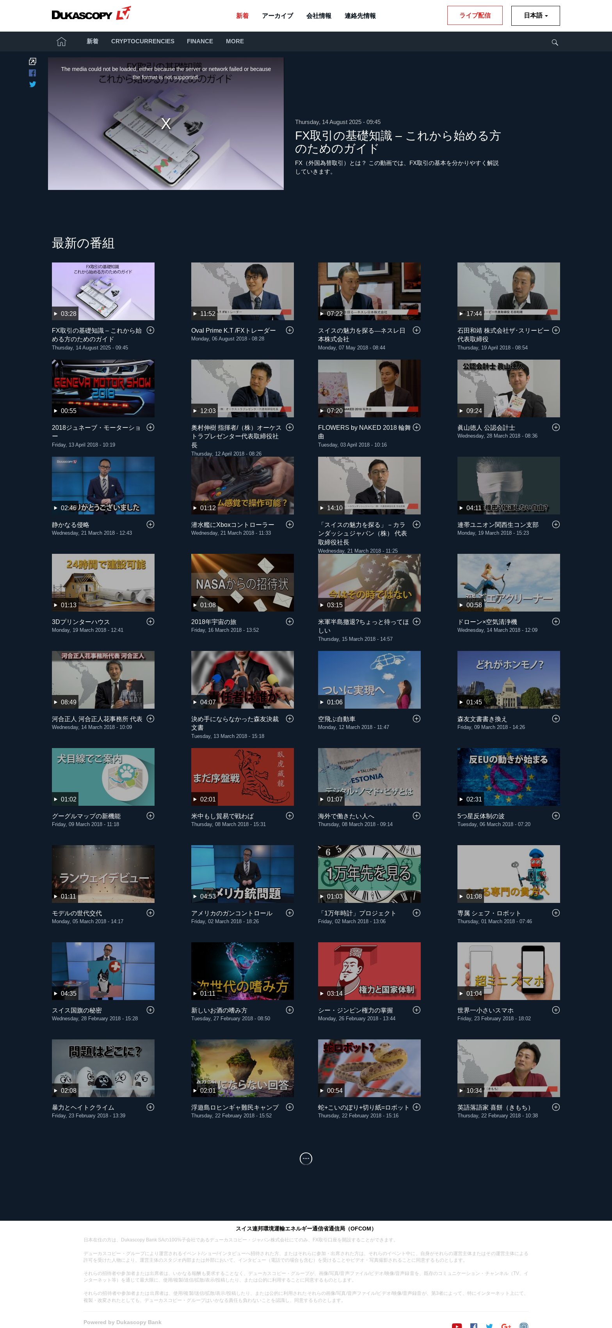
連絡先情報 (360, 16)
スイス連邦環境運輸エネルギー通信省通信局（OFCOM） (306, 1214)
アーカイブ (277, 16)
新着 (242, 16)
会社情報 (318, 16)
